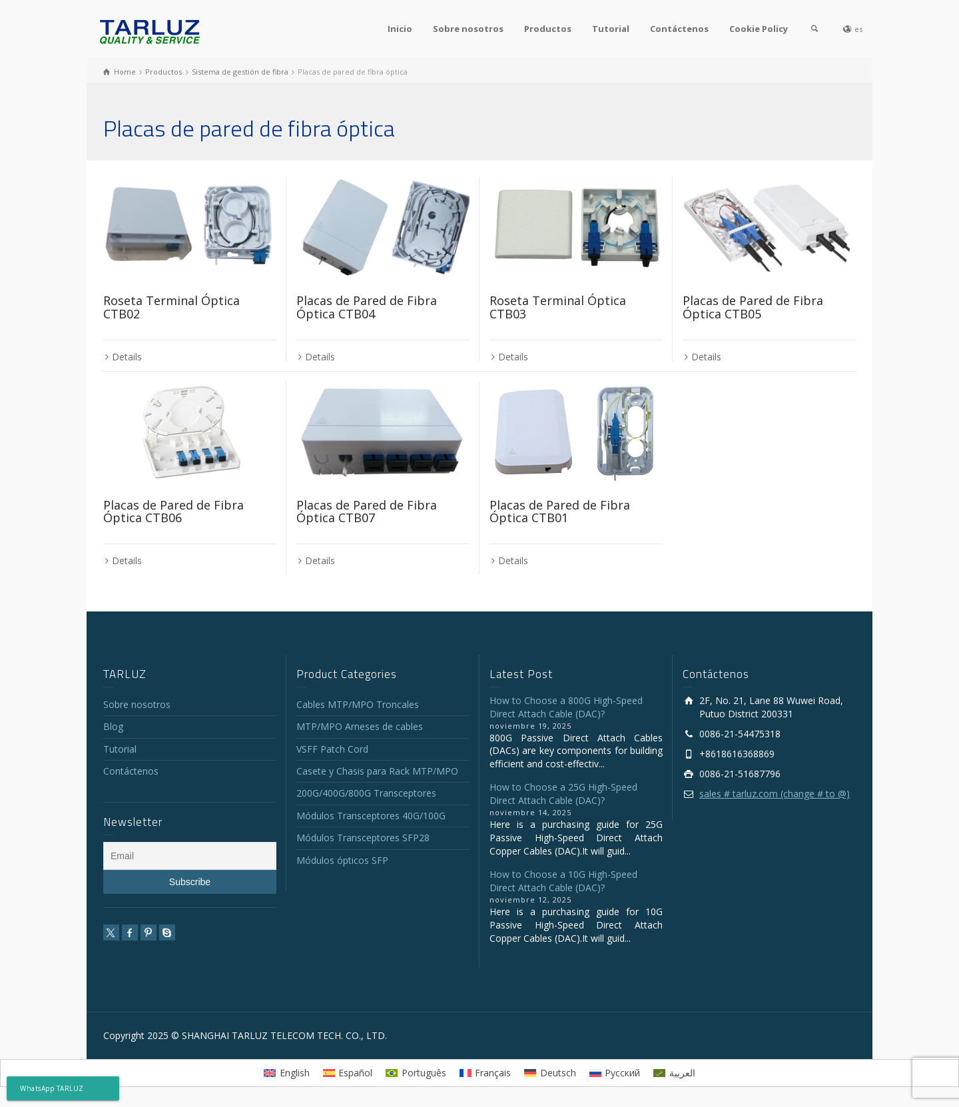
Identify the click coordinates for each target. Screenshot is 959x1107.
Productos (547, 29)
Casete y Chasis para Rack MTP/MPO (377, 771)
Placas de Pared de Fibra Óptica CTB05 (753, 307)
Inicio (400, 29)
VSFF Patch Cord (332, 749)
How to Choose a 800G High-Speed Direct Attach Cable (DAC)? (566, 707)
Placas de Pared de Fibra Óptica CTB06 (173, 511)
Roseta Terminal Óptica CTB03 (557, 307)
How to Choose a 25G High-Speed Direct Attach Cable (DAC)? (563, 794)
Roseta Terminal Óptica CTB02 (171, 307)
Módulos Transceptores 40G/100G (371, 815)
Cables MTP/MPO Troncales (357, 704)
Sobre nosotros (468, 29)
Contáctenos (679, 29)
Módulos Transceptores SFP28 (363, 837)
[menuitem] (286, 1073)
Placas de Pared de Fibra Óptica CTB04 (366, 307)
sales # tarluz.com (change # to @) (774, 793)
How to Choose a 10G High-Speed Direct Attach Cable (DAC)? (563, 881)
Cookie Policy (758, 29)
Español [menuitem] (355, 1072)
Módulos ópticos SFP (342, 860)
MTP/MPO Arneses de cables (359, 726)
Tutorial (610, 29)
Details (127, 356)
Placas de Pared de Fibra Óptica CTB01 (559, 511)
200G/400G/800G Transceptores (366, 793)
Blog (113, 726)
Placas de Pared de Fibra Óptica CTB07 (366, 511)
